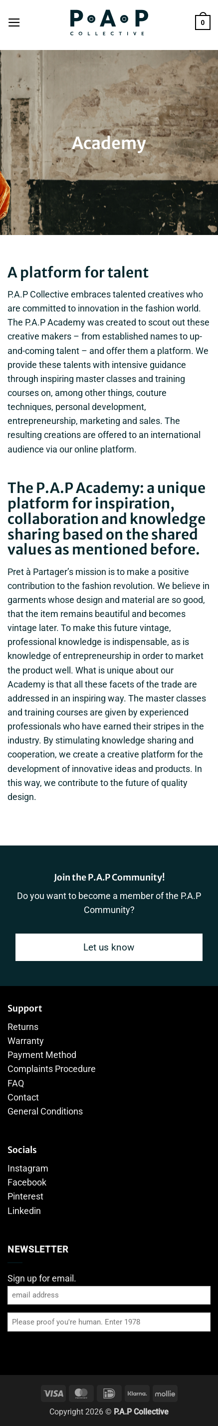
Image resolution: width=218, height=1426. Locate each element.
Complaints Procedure (51, 1069)
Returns (22, 1027)
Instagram (27, 1169)
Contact (23, 1097)
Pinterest (25, 1197)
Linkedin (24, 1211)
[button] (14, 23)
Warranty (25, 1041)
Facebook (26, 1183)
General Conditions (45, 1111)
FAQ (15, 1083)
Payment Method (41, 1055)
